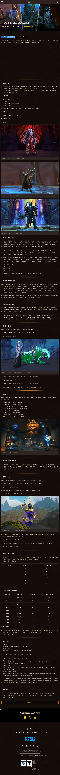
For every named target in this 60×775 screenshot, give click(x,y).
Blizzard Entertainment (29, 26)
